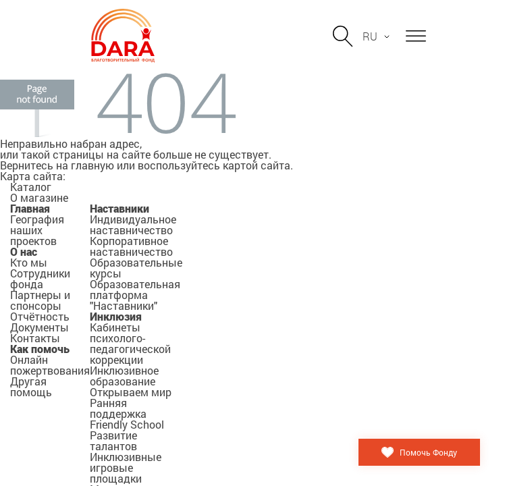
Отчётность (40, 316)
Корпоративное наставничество (131, 246)
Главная (30, 208)
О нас (23, 251)
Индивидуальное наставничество (133, 224)
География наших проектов (37, 230)
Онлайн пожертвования (50, 364)
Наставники (119, 208)
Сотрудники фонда (40, 278)
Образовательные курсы (136, 267)
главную (92, 165)
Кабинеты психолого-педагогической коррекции (130, 343)
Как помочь (40, 349)
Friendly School (127, 424)
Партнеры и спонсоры (40, 300)
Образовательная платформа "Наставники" (135, 295)
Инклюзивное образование (124, 375)
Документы (39, 327)
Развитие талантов (113, 440)
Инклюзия (116, 316)
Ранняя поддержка (118, 408)
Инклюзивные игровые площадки (125, 467)
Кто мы (28, 262)
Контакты (35, 338)
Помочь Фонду (428, 452)
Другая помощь (31, 386)
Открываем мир (130, 392)
